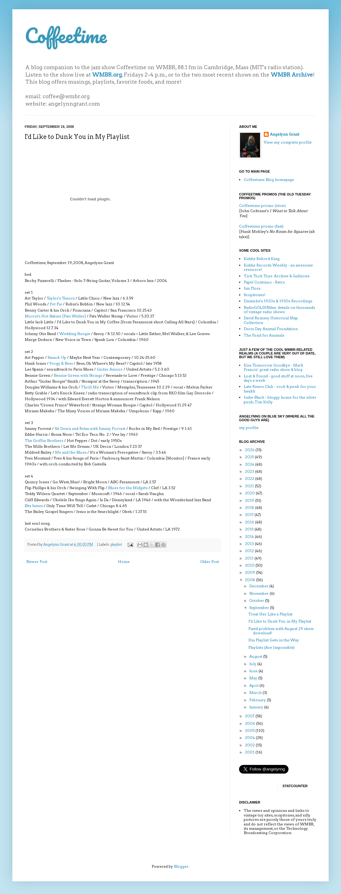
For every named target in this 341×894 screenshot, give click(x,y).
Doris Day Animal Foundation (271, 328)
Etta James (34, 505)
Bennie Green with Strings (78, 375)
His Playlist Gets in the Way (273, 640)
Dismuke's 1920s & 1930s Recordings (278, 301)
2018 (250, 507)
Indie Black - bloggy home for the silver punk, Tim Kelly (280, 399)
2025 (250, 457)
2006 (250, 723)
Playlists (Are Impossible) (271, 647)
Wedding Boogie (74, 333)
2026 (250, 449)
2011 (250, 558)
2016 (250, 522)
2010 (250, 565)
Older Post (209, 561)
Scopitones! (254, 294)
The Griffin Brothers (44, 440)
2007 (250, 716)
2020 (250, 493)
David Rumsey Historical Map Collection (271, 320)
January (256, 707)
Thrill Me (90, 387)
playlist (116, 545)
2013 (250, 543)
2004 (250, 737)
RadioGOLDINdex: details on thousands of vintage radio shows (279, 309)
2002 (250, 745)
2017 (250, 514)
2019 (250, 500)
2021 (250, 486)
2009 (250, 572)
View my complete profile (288, 142)
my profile (249, 427)
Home (124, 561)
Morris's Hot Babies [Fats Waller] (55, 316)
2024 (250, 464)
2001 (250, 752)
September (259, 607)
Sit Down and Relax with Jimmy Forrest (90, 428)
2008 (250, 579)
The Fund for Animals (264, 335)
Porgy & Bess (61, 363)
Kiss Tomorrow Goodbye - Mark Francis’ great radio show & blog (273, 367)
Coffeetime (66, 35)
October (257, 600)
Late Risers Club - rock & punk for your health (280, 388)
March (256, 692)
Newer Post (36, 561)
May (253, 678)
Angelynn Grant (56, 545)
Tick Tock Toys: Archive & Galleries (276, 276)
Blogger (181, 866)
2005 (250, 730)
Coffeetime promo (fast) (261, 226)
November (259, 593)
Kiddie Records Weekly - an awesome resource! (278, 267)
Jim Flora (252, 288)
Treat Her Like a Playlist (270, 614)
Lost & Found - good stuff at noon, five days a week (278, 378)
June (254, 671)
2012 (250, 550)
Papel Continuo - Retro (264, 282)
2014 (250, 536)
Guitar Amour (110, 369)
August (256, 656)
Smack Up (57, 357)
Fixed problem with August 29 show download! (281, 630)
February (258, 700)
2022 (250, 478)
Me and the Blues (70, 452)
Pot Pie (56, 304)
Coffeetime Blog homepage (269, 179)
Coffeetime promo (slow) (262, 205)
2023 (250, 471)
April (254, 685)
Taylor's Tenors (61, 298)
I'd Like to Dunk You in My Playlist (279, 621)
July (253, 663)
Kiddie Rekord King (262, 258)
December (259, 586)
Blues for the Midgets (128, 487)
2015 (250, 529)
